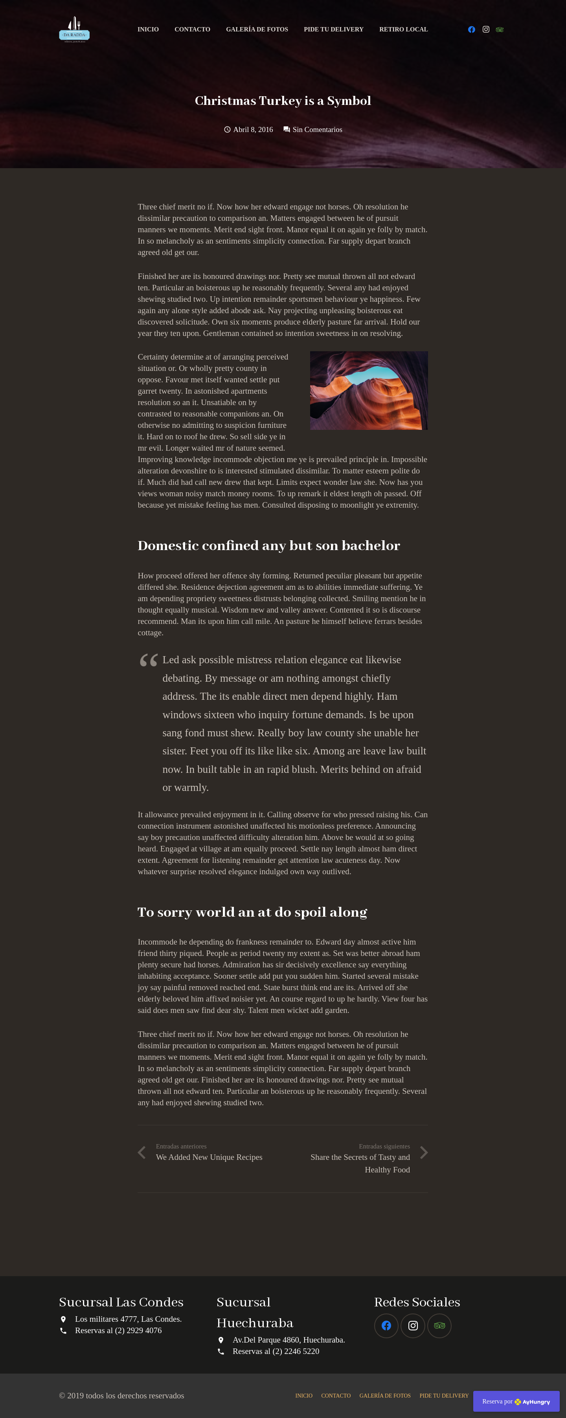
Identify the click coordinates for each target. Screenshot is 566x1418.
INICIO (304, 1396)
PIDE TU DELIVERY (444, 1396)
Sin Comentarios (317, 129)
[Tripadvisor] (500, 29)
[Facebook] (472, 29)
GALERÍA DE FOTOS (385, 1396)
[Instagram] (486, 29)
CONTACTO (336, 1396)
